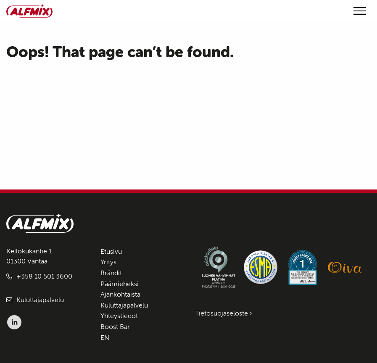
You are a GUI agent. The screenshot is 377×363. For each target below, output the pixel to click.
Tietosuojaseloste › (223, 313)
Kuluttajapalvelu (40, 300)
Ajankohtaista (120, 294)
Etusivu (111, 251)
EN (104, 338)
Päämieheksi (119, 284)
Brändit (111, 273)
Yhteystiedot (119, 316)
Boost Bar (115, 327)
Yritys (108, 262)
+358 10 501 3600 (44, 276)
